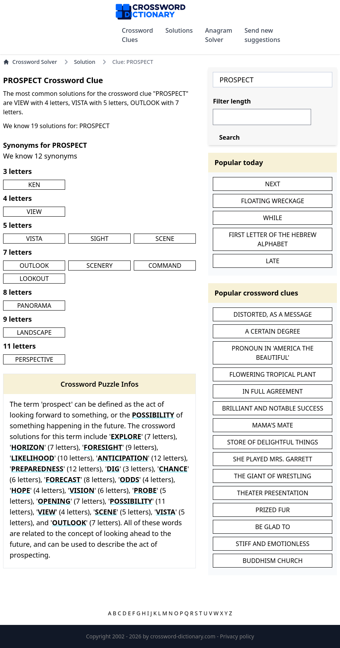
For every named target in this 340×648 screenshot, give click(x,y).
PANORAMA (34, 305)
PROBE (145, 490)
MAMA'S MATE (272, 425)
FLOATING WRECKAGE (272, 201)
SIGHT (100, 238)
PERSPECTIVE (34, 359)
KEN (34, 184)
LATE (272, 261)
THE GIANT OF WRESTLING (272, 476)
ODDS (130, 479)
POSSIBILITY (153, 414)
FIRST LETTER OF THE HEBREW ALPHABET (272, 239)
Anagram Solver (218, 35)
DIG (113, 468)
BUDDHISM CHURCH (272, 560)
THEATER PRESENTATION (272, 493)
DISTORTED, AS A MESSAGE (273, 314)
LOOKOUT (34, 278)
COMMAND (164, 265)
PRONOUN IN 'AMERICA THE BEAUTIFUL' (272, 353)
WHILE (272, 218)
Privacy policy (237, 636)
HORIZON (27, 447)
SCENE (164, 238)
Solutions (179, 30)
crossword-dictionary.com (183, 636)
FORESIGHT (103, 447)
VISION (81, 490)
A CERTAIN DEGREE (272, 331)
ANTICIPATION (123, 458)
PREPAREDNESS (37, 468)
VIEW (34, 211)
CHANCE (173, 468)
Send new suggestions (262, 35)
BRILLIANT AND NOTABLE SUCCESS (272, 408)
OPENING (54, 501)
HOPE (20, 490)
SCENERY (99, 265)
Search (229, 137)
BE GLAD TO (272, 527)
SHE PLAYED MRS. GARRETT (272, 459)
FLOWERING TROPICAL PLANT (272, 374)
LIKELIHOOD (32, 458)
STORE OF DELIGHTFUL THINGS (272, 442)
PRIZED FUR (273, 510)
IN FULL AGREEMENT (272, 391)
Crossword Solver (30, 61)
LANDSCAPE (34, 332)
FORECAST (62, 479)
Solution (84, 61)
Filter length (232, 101)
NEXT (272, 184)
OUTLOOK (34, 265)
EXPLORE (126, 436)
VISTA (34, 238)
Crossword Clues (137, 35)
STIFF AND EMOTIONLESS (273, 543)
